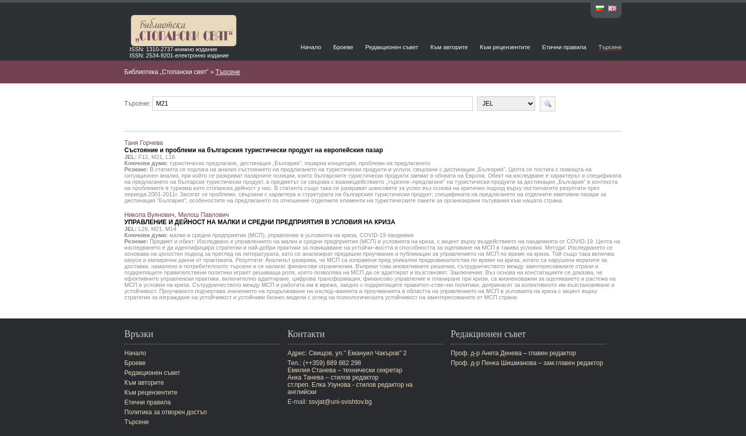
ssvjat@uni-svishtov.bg (340, 401)
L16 (170, 157)
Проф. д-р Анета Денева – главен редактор (513, 353)
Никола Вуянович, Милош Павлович (259, 218)
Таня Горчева (253, 146)
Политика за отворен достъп (165, 412)
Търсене (610, 47)
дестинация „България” (271, 163)
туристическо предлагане (203, 163)
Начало (310, 47)
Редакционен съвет (391, 47)
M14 (170, 229)
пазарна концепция (330, 163)
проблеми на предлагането (394, 163)
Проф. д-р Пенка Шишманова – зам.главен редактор (527, 363)
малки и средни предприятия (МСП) (217, 235)
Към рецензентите (505, 47)
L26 (143, 229)
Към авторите (449, 47)
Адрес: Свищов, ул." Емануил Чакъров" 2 (347, 353)
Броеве (343, 47)
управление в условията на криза (312, 235)
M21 (156, 157)
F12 (143, 157)
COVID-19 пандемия (386, 235)
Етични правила (564, 47)
